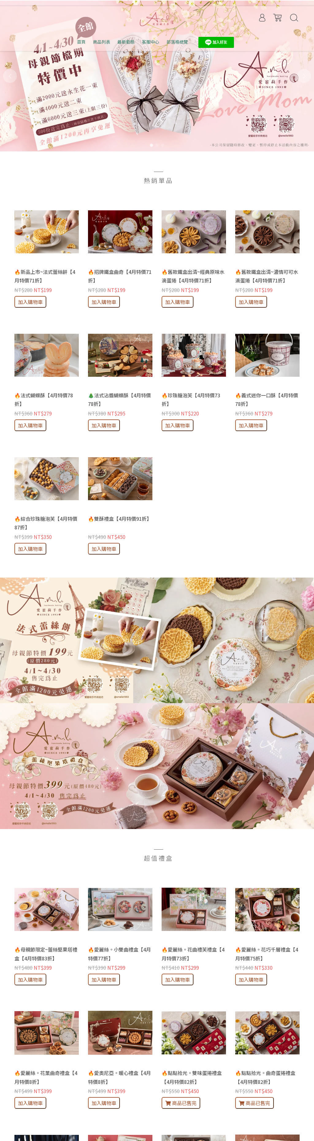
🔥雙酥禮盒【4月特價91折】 (119, 518)
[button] (10, 76)
